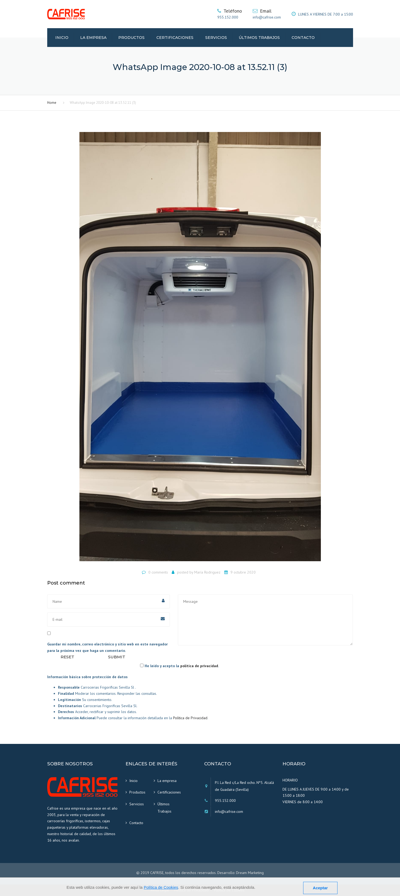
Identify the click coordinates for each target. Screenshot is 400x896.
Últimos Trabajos (259, 37)
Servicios (216, 37)
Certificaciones (174, 37)
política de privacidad (199, 665)
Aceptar (320, 888)
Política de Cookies (161, 887)
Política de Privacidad (190, 717)
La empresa (93, 37)
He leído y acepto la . (179, 665)
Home (51, 102)
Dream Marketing (250, 872)
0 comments (158, 572)
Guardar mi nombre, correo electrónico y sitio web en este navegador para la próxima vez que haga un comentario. (107, 647)
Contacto (303, 37)
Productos (131, 37)
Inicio (61, 37)
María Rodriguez (207, 572)
